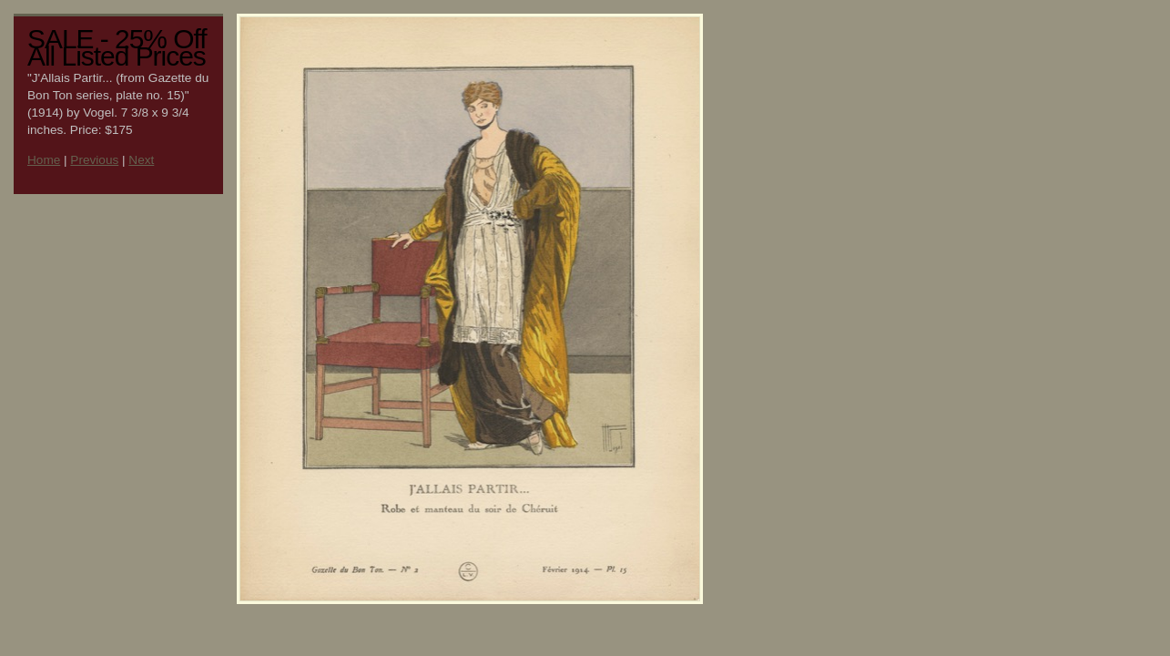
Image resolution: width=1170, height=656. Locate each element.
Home (43, 160)
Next (141, 160)
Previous (94, 160)
